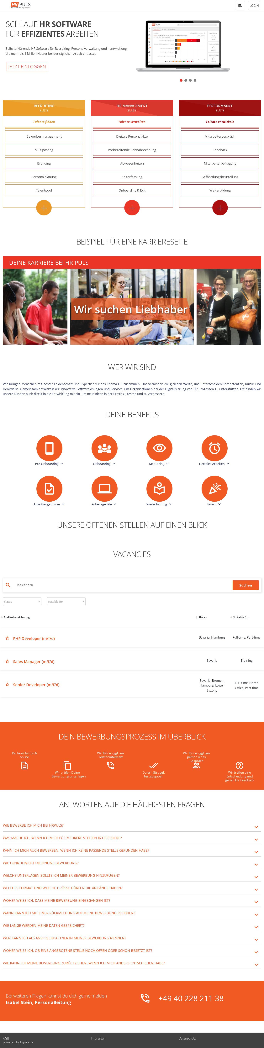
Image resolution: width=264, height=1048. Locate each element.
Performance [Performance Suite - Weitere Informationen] (220, 108)
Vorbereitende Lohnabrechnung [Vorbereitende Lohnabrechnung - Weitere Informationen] (132, 149)
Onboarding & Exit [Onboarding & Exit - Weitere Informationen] (132, 190)
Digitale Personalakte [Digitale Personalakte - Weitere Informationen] (132, 136)
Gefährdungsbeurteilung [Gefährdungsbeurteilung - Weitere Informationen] (220, 176)
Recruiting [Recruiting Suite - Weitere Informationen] (44, 108)
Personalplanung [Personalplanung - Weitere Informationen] (44, 176)
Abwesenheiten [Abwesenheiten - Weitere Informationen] (131, 163)
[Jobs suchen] (123, 585)
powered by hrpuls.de (18, 1042)
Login (254, 5)
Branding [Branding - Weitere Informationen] (44, 163)
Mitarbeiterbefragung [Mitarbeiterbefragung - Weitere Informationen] (220, 163)
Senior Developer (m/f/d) (36, 684)
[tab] (132, 825)
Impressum (98, 1038)
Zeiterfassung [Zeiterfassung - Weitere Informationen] (132, 176)
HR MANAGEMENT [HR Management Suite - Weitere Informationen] (132, 108)
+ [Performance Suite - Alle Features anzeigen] (220, 207)
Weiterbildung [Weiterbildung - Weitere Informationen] (220, 190)
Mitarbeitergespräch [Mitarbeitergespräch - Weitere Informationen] (220, 136)
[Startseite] (26, 5)
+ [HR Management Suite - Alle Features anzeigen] (132, 207)
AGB (6, 1038)
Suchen (245, 585)
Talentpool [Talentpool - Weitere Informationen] (44, 190)
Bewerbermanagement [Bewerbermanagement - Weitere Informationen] (44, 136)
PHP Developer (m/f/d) (34, 638)
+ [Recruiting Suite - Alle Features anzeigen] (44, 207)
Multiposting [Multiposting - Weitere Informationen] (44, 149)
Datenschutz (187, 1038)
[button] (181, 80)
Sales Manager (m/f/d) (33, 661)
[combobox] (22, 601)
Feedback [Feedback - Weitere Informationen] (220, 149)
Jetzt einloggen (27, 66)
